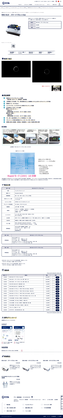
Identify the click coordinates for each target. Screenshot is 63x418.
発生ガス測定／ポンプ (11, 411)
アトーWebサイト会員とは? (43, 1)
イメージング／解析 (48, 404)
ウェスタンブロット (29, 404)
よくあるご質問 (50, 399)
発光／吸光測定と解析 (11, 407)
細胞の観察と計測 (28, 407)
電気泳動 (8, 404)
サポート (48, 4)
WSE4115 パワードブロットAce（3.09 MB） (10, 350)
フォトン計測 (28, 411)
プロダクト (20, 4)
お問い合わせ (55, 4)
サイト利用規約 (59, 416)
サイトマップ (48, 416)
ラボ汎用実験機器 (47, 407)
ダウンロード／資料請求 (28, 4)
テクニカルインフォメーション (39, 4)
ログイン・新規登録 (51, 1)
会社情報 (36, 1)
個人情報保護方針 (53, 416)
